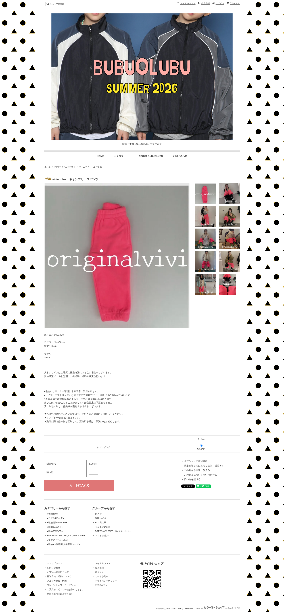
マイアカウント (187, 3)
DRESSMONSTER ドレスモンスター (113, 531)
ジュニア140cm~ (103, 527)
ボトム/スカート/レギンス (90, 167)
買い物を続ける (192, 479)
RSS (97, 585)
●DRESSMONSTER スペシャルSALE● (66, 535)
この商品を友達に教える (197, 470)
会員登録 (205, 3)
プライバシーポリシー (106, 581)
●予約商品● (52, 514)
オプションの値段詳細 (196, 461)
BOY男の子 (100, 522)
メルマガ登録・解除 (57, 581)
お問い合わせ (180, 156)
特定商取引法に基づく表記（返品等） (204, 465)
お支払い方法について (58, 572)
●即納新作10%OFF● (57, 522)
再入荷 (98, 514)
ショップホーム (54, 563)
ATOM (104, 585)
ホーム (48, 167)
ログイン (220, 3)
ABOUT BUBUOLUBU (151, 156)
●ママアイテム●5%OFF (64, 167)
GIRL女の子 (101, 518)
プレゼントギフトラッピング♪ (61, 585)
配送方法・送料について (59, 576)
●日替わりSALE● (55, 518)
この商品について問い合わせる (200, 474)
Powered (217, 608)
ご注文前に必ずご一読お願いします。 (65, 589)
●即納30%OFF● (55, 527)
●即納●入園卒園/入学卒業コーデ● (63, 544)
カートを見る (101, 576)
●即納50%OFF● (55, 531)
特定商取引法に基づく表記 (60, 594)
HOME (100, 156)
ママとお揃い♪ (102, 535)
